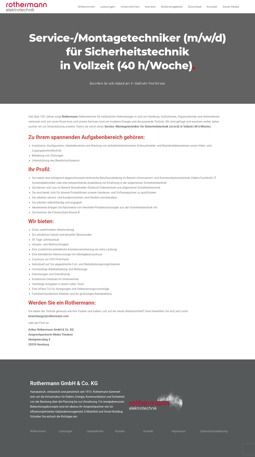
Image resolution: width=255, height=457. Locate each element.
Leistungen (107, 6)
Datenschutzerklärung (214, 431)
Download (194, 6)
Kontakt (212, 6)
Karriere (150, 6)
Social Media (231, 6)
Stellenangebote (172, 6)
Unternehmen (130, 6)
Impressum (179, 431)
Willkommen (86, 6)
